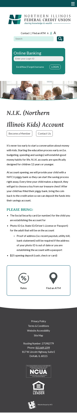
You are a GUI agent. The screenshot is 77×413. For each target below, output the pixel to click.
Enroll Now (21, 67)
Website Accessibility (38, 330)
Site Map (38, 335)
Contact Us (44, 133)
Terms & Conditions (38, 326)
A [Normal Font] (51, 32)
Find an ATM (39, 33)
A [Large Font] (55, 32)
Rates (23, 288)
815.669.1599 (43, 347)
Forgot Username (36, 67)
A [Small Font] (48, 33)
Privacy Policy (38, 321)
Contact (25, 33)
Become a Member (19, 133)
